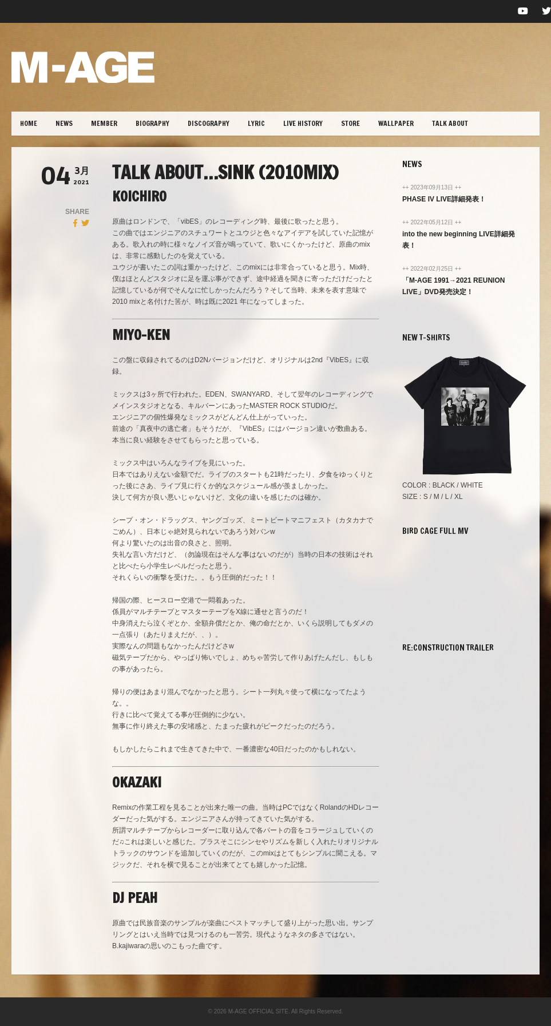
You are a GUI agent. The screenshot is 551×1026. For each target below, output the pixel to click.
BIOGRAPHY (152, 123)
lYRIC (256, 123)
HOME (28, 123)
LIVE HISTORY (303, 123)
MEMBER (104, 123)
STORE (350, 123)
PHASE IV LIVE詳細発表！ (444, 199)
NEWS (64, 123)
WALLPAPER (396, 123)
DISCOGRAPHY (208, 123)
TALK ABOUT (450, 123)
